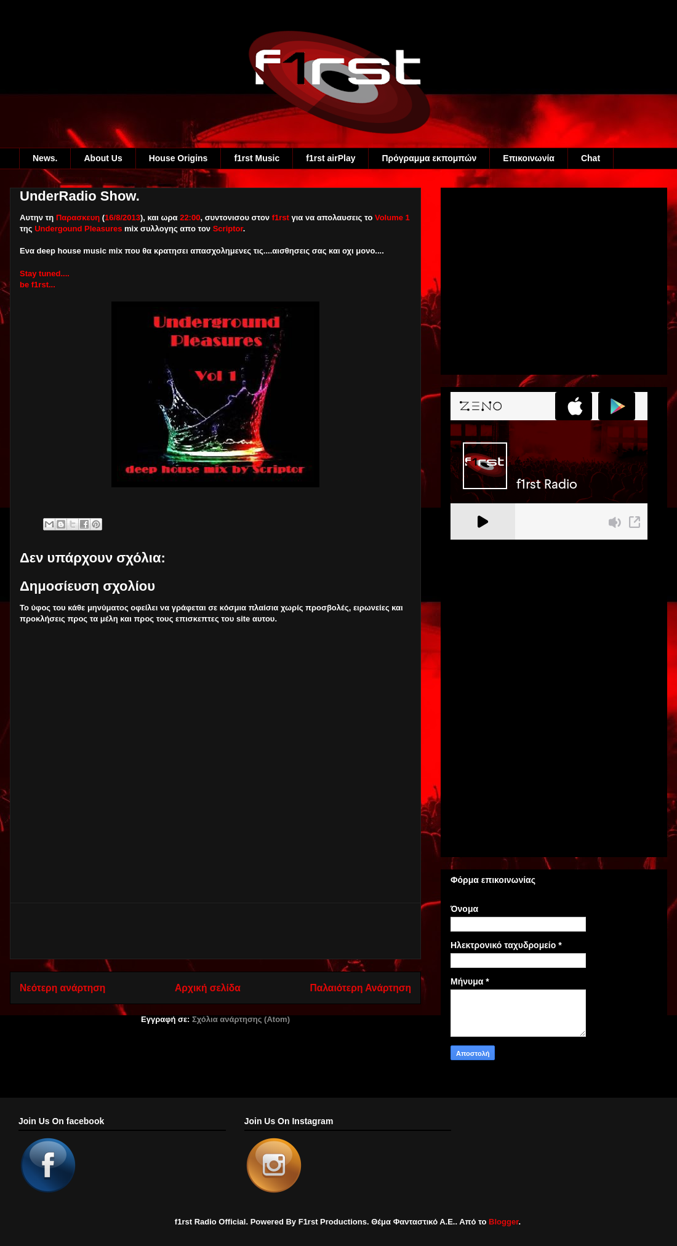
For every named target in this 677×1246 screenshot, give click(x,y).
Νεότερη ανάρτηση (62, 988)
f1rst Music (256, 158)
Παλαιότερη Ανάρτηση (360, 988)
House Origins (178, 158)
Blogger (503, 1221)
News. (45, 158)
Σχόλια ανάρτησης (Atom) (241, 1019)
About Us (103, 158)
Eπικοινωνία (529, 158)
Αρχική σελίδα (208, 988)
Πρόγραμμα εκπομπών (429, 158)
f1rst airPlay (330, 158)
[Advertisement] (215, 931)
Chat (590, 158)
